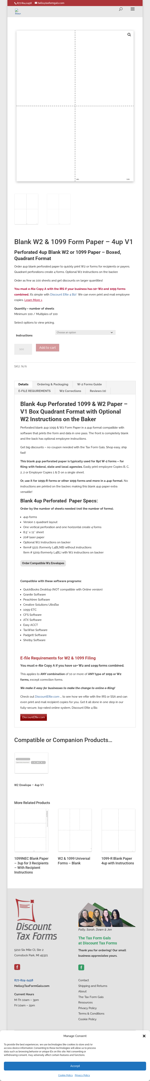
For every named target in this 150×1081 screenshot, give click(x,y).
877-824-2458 (23, 980)
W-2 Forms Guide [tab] (89, 384)
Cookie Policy (65, 1075)
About (82, 991)
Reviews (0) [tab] (98, 391)
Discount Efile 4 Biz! (63, 294)
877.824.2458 (24, 3)
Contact (83, 980)
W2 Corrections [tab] (70, 391)
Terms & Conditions (91, 1013)
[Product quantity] (23, 349)
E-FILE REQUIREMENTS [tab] (34, 391)
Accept (75, 1066)
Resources (85, 1002)
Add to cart (47, 347)
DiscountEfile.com (47, 696)
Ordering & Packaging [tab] (52, 384)
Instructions (24, 335)
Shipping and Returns (92, 986)
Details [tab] (23, 384)
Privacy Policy (82, 1075)
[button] (144, 1036)
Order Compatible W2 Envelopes (43, 563)
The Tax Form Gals (91, 997)
